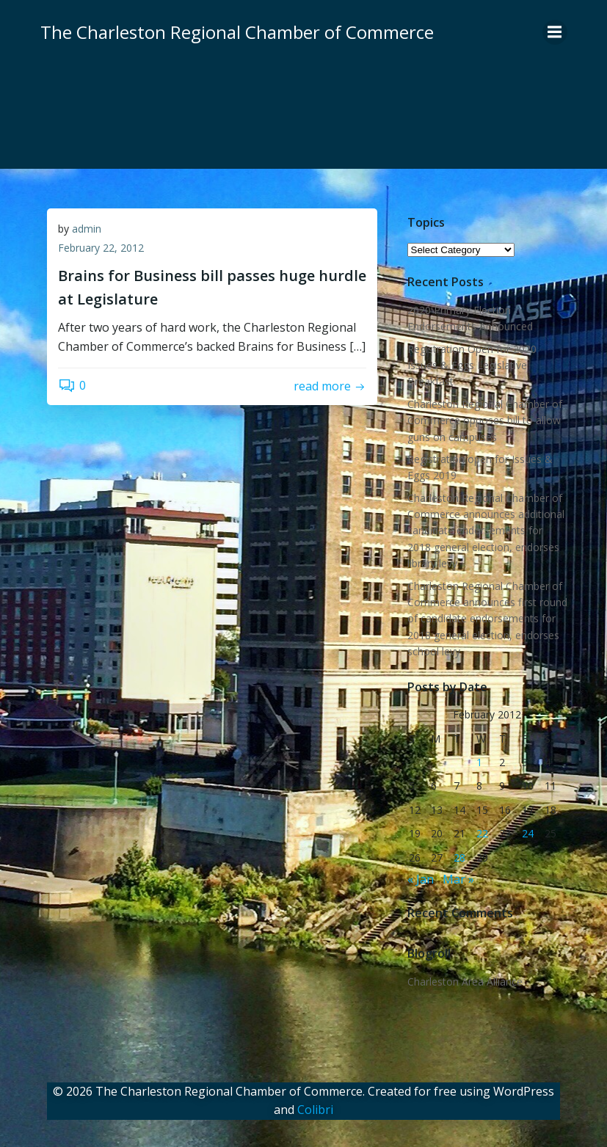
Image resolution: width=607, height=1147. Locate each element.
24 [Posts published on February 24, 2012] (528, 833)
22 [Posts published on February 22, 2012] (482, 833)
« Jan (420, 878)
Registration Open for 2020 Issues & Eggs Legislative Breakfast (471, 364)
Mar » (457, 878)
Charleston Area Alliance (464, 981)
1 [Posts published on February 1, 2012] (479, 761)
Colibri (315, 1108)
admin (86, 229)
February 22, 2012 (101, 248)
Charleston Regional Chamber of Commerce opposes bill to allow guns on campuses (484, 419)
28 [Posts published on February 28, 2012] (459, 857)
